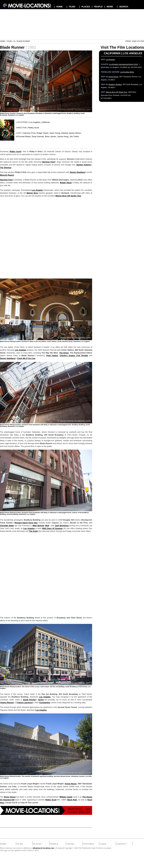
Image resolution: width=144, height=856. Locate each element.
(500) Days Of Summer (52, 528)
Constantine (44, 703)
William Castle (65, 797)
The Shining (5, 168)
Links (103, 844)
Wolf (47, 526)
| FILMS (71, 6)
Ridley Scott (33, 127)
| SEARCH (122, 6)
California (45, 122)
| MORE (108, 6)
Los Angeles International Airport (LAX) (123, 64)
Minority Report (7, 175)
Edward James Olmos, (71, 133)
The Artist (33, 531)
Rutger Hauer (66, 183)
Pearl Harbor (52, 356)
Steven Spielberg (77, 172)
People (54, 844)
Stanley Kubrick (83, 165)
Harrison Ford (48, 162)
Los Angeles (34, 122)
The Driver (64, 353)
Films (9, 41)
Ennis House (70, 784)
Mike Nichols (38, 526)
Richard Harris (21, 523)
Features (88, 844)
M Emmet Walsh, (23, 136)
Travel (71, 844)
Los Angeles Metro (127, 72)
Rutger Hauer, (42, 133)
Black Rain (72, 800)
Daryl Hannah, (38, 136)
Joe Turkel (74, 136)
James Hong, (63, 136)
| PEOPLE (97, 6)
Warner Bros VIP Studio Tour (68, 196)
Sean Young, (55, 133)
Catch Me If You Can (26, 358)
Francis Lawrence (25, 703)
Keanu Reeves (7, 703)
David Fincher (29, 700)
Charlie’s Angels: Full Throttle (74, 356)
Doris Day (33, 523)
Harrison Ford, (29, 133)
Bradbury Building (115, 84)
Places (37, 844)
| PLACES (84, 6)
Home (2, 41)
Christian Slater (7, 526)
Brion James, (51, 136)
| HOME (58, 6)
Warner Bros (32, 193)
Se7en (41, 700)
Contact (122, 844)
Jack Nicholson (62, 526)
